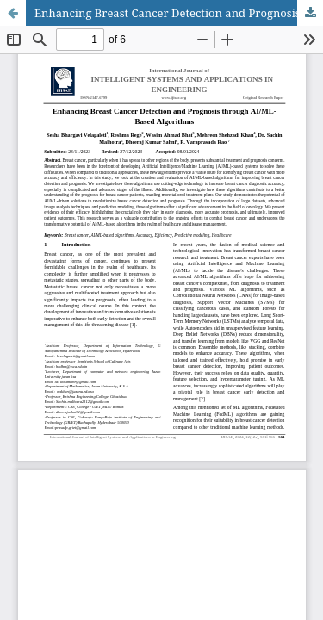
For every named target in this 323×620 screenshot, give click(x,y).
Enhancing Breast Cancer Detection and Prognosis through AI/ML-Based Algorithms (178, 13)
